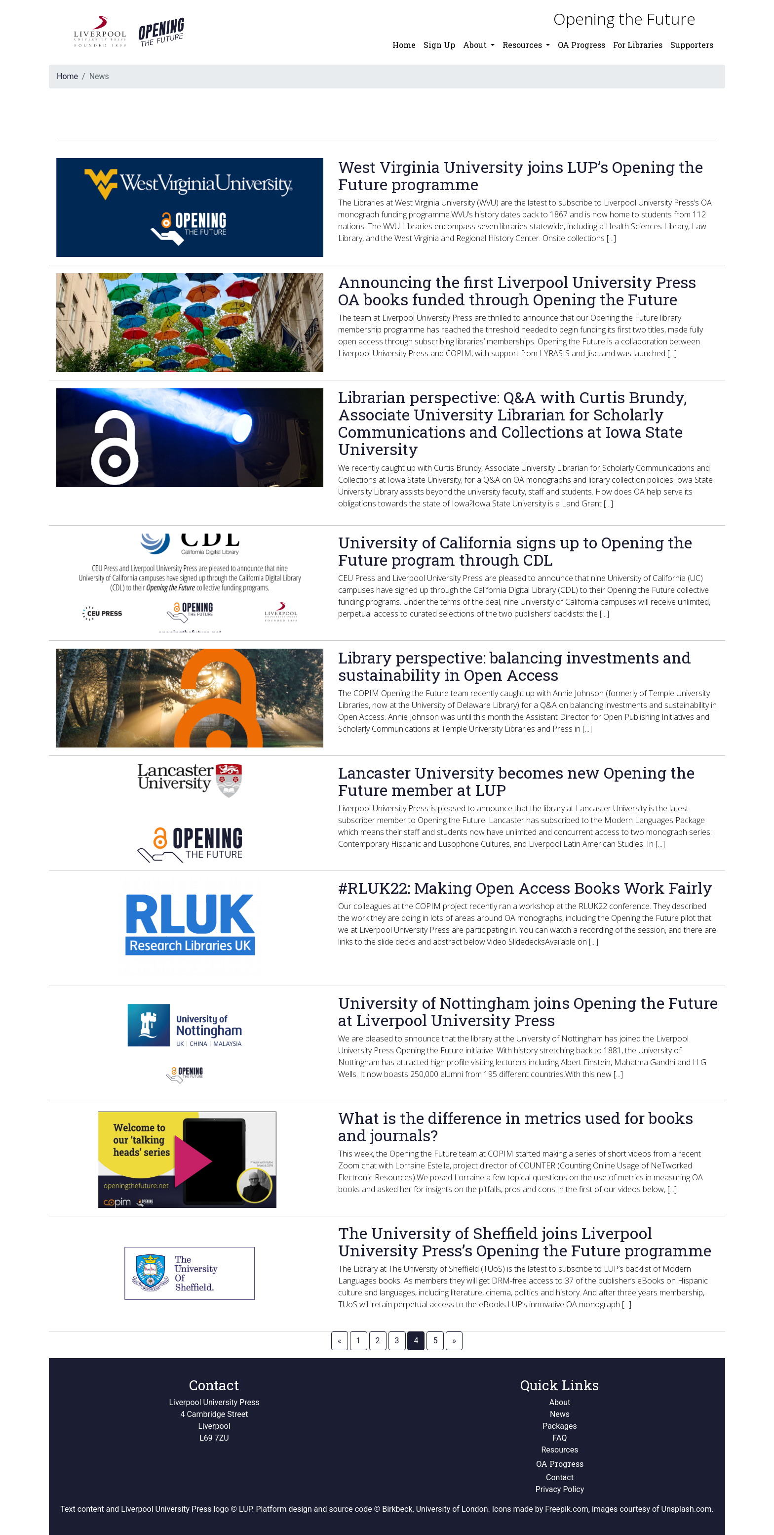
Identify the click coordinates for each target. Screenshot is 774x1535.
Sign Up (439, 45)
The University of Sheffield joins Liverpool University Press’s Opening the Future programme (524, 1241)
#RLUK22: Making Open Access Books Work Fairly (525, 887)
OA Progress (581, 45)
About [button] (476, 45)
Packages (559, 1426)
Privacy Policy (560, 1489)
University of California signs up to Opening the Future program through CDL (515, 551)
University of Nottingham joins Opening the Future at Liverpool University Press (528, 1011)
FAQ (560, 1438)
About (560, 1402)
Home (404, 45)
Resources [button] (523, 45)
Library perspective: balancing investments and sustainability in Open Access (514, 666)
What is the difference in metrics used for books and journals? (515, 1126)
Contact (560, 1477)
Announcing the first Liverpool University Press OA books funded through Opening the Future (517, 290)
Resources (560, 1449)
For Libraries (637, 45)
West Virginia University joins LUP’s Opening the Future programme (520, 175)
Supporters (691, 45)
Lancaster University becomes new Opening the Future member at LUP (516, 781)
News (560, 1414)
